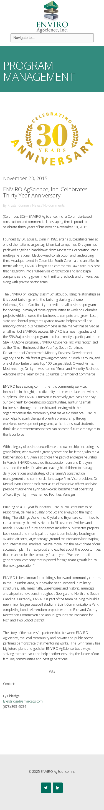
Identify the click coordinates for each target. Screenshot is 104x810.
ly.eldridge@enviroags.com (23, 701)
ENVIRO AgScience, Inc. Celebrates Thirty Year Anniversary (45, 192)
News (36, 205)
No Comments (54, 205)
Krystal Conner (18, 205)
